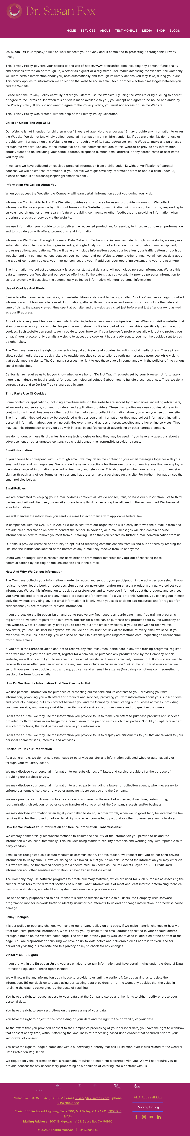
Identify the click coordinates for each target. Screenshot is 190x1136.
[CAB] (117, 1085)
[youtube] (151, 1117)
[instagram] (144, 1117)
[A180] (79, 1085)
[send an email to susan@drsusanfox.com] (92, 1098)
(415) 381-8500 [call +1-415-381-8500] (68, 1103)
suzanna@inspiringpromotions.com (60, 176)
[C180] (137, 1085)
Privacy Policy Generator (99, 114)
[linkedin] (159, 1117)
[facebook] (136, 1117)
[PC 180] (58, 1085)
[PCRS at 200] (95, 1085)
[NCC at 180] (39, 1089)
